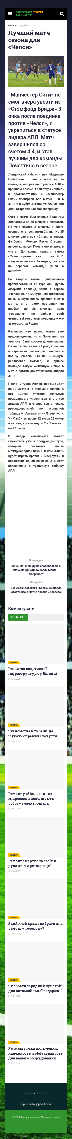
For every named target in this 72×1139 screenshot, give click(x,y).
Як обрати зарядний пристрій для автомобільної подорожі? (35, 994)
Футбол (24, 25)
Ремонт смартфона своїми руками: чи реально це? (32, 869)
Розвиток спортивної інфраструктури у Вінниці (32, 677)
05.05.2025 (14, 815)
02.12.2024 (14, 1070)
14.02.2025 (14, 940)
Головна (12, 25)
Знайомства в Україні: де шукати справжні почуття (32, 740)
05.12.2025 (14, 685)
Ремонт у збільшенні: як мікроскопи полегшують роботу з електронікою (31, 805)
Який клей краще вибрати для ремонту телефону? (35, 932)
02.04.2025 (14, 878)
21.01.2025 (14, 1003)
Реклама (28, 1099)
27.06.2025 (14, 748)
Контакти (42, 1099)
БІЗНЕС (14, 669)
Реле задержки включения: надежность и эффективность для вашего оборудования (35, 1060)
